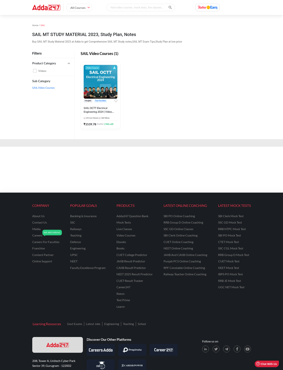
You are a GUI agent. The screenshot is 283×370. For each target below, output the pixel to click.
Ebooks (121, 242)
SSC (72, 222)
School (142, 324)
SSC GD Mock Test (230, 222)
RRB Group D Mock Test (233, 255)
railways (76, 229)
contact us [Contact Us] (39, 222)
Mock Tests (123, 222)
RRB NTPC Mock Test (232, 229)
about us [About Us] (38, 216)
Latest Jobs (93, 324)
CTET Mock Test (228, 242)
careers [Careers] (37, 235)
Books (120, 248)
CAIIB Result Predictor (131, 267)
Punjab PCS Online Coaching (182, 261)
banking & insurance (83, 216)
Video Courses (125, 235)
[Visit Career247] (164, 350)
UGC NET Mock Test (231, 287)
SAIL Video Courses (43, 88)
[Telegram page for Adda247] (226, 349)
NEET (73, 261)
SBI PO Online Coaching (179, 216)
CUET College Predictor (131, 255)
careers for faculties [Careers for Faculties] (45, 242)
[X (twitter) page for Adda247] (216, 349)
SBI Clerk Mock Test (231, 216)
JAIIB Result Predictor (130, 261)
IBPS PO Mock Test (230, 274)
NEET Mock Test (228, 267)
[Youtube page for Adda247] (247, 349)
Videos (42, 70)
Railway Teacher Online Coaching (185, 274)
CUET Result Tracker (129, 280)
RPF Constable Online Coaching (184, 267)
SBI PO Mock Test (229, 235)
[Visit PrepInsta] (132, 350)
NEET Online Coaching (178, 248)
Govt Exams (74, 324)
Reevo (120, 293)
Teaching (128, 324)
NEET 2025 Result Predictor (134, 274)
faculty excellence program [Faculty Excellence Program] (88, 267)
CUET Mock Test (228, 261)
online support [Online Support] (42, 261)
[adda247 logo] (57, 345)
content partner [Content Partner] (43, 255)
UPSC (74, 255)
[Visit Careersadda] (101, 350)
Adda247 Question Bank (132, 216)
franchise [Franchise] (38, 248)
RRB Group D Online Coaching (183, 222)
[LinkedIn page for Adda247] (205, 349)
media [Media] (36, 229)
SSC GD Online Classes (178, 229)
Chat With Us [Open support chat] (266, 364)
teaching (75, 235)
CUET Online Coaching (178, 242)
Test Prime (123, 300)
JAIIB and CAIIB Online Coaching (185, 255)
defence (75, 242)
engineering (78, 248)
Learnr (120, 306)
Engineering (111, 324)
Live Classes (124, 229)
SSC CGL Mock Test (230, 248)
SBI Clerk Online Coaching (180, 235)
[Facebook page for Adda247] (237, 349)
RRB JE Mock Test (229, 280)
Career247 (123, 287)
